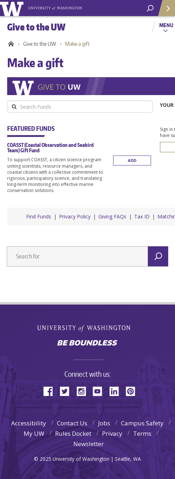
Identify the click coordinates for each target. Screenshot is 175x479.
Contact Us (72, 423)
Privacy (112, 433)
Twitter (67, 390)
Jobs (104, 423)
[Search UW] (150, 8)
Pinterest (133, 390)
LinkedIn (116, 390)
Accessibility (28, 423)
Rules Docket (73, 433)
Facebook (50, 390)
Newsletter (88, 444)
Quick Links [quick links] (164, 11)
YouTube (100, 390)
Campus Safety (142, 423)
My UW (34, 433)
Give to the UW (39, 43)
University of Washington (87, 327)
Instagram (83, 390)
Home (9, 44)
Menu (166, 25)
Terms (142, 433)
